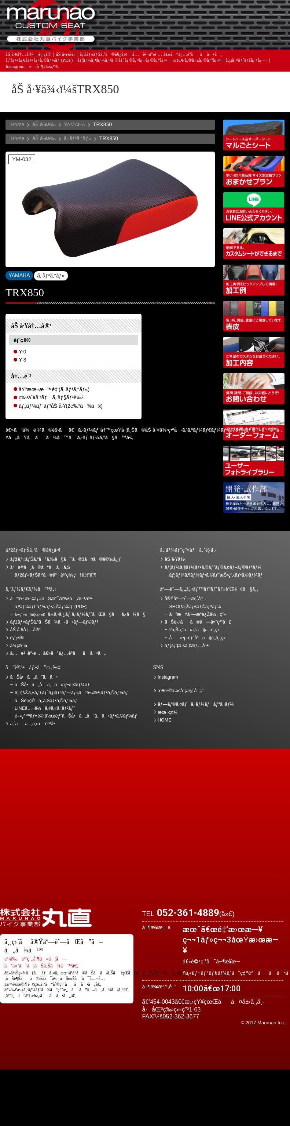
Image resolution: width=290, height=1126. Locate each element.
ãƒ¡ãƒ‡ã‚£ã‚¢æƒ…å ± (179, 39)
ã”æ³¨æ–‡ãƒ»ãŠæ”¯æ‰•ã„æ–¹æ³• (137, 16)
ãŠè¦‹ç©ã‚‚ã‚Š (179, 16)
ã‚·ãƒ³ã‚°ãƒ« (77, 138)
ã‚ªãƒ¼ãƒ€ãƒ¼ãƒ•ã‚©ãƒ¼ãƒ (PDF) (39, 62)
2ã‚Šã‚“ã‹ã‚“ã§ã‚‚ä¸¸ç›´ (194, 629)
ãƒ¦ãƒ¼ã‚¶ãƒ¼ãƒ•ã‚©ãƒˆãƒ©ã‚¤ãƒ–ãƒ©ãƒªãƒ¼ (122, 62)
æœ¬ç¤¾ (167, 712)
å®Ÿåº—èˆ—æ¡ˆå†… (221, 39)
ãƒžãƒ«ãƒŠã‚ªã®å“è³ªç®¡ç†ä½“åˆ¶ (55, 575)
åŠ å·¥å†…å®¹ (19, 56)
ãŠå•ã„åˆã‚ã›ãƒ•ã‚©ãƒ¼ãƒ (53, 684)
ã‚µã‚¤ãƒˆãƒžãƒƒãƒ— (246, 62)
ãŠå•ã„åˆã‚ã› (263, 39)
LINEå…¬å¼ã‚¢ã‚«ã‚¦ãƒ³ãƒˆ (254, 207)
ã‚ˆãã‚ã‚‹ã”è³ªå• (137, 39)
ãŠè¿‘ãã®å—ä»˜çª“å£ (263, 16)
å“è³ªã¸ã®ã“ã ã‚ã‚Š (40, 567)
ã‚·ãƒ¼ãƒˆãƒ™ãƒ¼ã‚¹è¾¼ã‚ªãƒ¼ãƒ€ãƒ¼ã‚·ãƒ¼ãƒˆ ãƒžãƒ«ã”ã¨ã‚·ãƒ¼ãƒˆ (254, 135)
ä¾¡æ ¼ (221, 16)
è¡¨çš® (44, 56)
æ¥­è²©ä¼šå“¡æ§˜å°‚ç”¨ (181, 690)
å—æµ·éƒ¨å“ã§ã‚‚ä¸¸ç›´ (198, 637)
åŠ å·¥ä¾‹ (65, 56)
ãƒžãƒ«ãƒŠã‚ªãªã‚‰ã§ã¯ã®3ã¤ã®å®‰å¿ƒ (65, 559)
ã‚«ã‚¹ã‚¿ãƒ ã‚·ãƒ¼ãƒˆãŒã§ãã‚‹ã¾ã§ (80, 614)
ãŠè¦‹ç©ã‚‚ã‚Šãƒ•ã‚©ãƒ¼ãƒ (47, 700)
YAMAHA (74, 124)
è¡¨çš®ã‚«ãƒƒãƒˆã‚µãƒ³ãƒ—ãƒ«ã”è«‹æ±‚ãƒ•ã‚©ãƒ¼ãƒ (72, 692)
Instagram (15, 68)
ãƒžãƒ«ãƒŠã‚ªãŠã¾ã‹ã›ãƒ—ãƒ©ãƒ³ (254, 171)
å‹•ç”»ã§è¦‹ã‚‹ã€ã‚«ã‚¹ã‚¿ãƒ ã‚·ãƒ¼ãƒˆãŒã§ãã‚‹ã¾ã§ (254, 243)
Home (17, 124)
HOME (165, 720)
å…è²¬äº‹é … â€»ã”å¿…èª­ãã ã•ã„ (177, 56)
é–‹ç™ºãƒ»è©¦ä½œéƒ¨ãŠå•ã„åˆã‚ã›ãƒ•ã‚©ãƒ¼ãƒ (254, 497)
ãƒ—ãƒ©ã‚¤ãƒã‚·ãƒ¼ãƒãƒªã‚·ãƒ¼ (196, 704)
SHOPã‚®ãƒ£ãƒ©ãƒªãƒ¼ (196, 62)
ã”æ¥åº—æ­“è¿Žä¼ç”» (197, 614)
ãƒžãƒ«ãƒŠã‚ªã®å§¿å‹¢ (103, 56)
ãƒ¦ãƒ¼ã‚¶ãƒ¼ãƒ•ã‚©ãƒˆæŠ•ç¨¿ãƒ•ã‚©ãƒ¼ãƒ (216, 575)
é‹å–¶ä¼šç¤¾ (44, 68)
